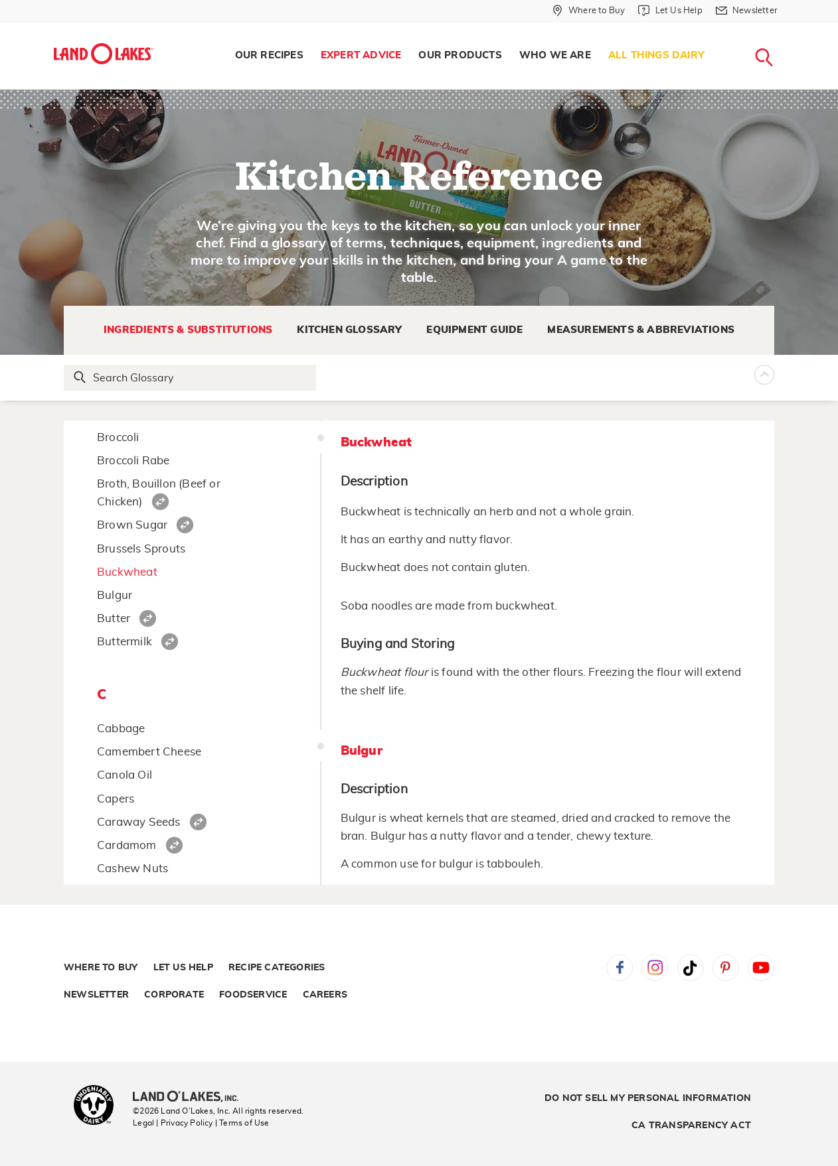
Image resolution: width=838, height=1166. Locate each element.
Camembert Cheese (149, 751)
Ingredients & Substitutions (188, 330)
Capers (115, 799)
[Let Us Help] (670, 10)
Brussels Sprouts (141, 548)
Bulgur (114, 595)
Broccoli (118, 437)
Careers (325, 995)
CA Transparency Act (691, 1125)
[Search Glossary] (190, 378)
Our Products (459, 55)
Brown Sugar (132, 525)
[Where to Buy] (588, 10)
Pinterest (725, 967)
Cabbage (121, 728)
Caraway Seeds (139, 822)
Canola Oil (124, 775)
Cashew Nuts (132, 868)
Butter (113, 618)
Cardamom (127, 845)
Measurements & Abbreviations (640, 330)
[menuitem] (269, 56)
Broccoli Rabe (133, 460)
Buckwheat (127, 572)
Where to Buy (100, 967)
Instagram (654, 967)
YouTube (761, 967)
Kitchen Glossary (349, 330)
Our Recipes (269, 55)
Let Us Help (183, 967)
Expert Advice (361, 55)
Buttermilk (124, 641)
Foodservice (253, 995)
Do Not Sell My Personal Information (648, 1098)
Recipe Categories (276, 967)
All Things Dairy (656, 55)
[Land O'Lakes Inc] (191, 1098)
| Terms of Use (242, 1123)
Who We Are (555, 55)
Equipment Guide (474, 330)
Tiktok (690, 967)
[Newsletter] (746, 10)
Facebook (619, 967)
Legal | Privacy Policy (172, 1123)
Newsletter (96, 995)
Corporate (174, 995)
